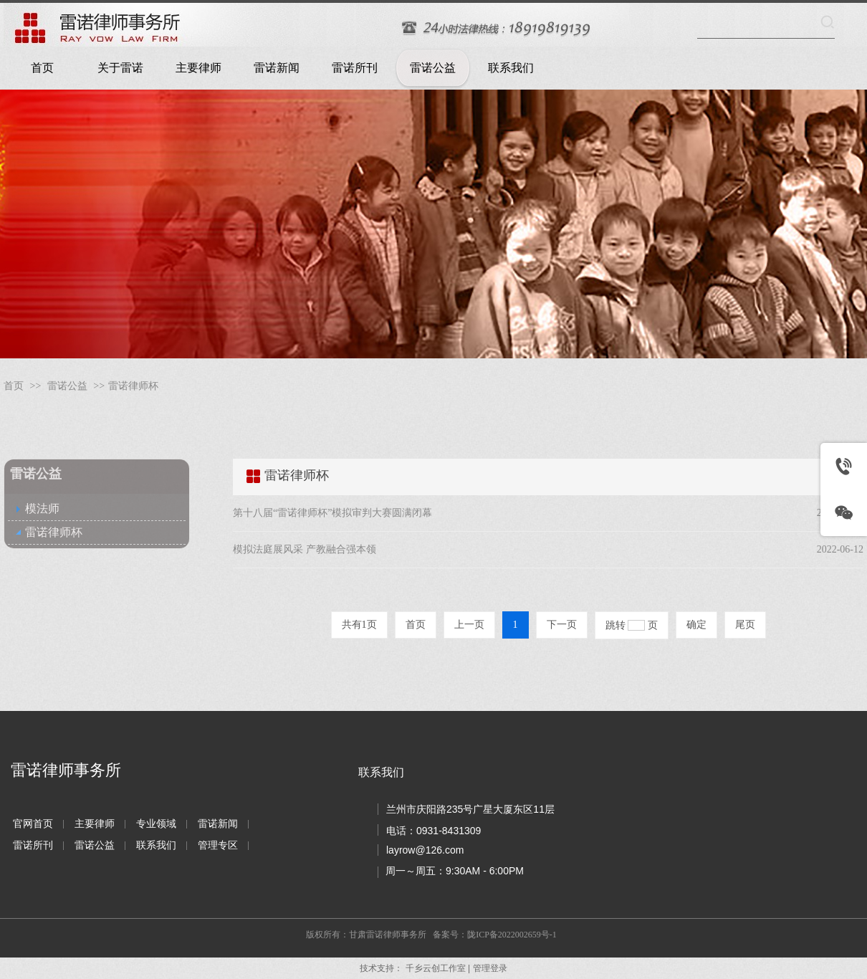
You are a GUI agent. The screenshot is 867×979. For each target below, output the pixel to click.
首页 (14, 386)
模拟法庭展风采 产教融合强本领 (304, 549)
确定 (696, 624)
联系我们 (156, 845)
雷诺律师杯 (133, 386)
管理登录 (490, 968)
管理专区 (218, 845)
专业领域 (156, 823)
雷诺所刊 (33, 845)
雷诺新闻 (218, 823)
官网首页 (33, 823)
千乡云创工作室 (436, 968)
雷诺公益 (67, 386)
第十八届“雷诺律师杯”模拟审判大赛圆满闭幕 (332, 512)
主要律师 (95, 823)
